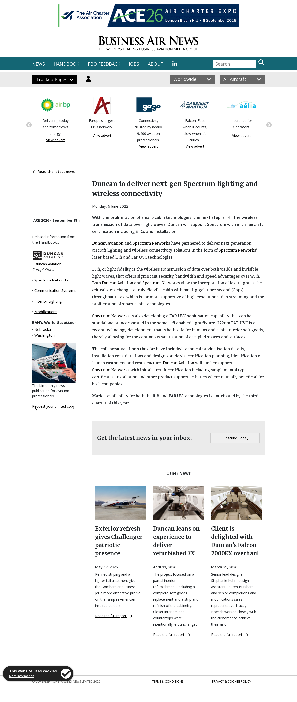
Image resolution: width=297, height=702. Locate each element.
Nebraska (42, 329)
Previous (28, 124)
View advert (55, 140)
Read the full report (113, 615)
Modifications (46, 311)
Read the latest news (54, 171)
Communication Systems (55, 290)
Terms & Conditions (168, 681)
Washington (44, 335)
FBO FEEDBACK (104, 64)
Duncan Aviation (48, 263)
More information (21, 676)
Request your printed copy (53, 407)
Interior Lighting (48, 301)
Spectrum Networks (51, 280)
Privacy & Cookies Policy (231, 681)
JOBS (134, 64)
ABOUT (156, 64)
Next (268, 124)
